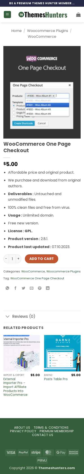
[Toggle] (7, 317)
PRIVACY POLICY (23, 431)
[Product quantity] (12, 258)
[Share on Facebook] (15, 288)
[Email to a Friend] (31, 288)
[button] (7, 14)
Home (16, 30)
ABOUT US (22, 428)
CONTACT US (42, 435)
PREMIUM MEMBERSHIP (57, 431)
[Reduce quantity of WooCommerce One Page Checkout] (6, 258)
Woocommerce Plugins (47, 30)
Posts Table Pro (56, 379)
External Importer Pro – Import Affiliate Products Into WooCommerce (15, 387)
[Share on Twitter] (23, 288)
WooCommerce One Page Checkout (37, 278)
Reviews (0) (19, 317)
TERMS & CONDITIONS (51, 428)
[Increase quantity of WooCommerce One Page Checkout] (18, 258)
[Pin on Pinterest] (39, 288)
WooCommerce (42, 36)
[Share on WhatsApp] (7, 288)
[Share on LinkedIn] (48, 288)
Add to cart (41, 258)
